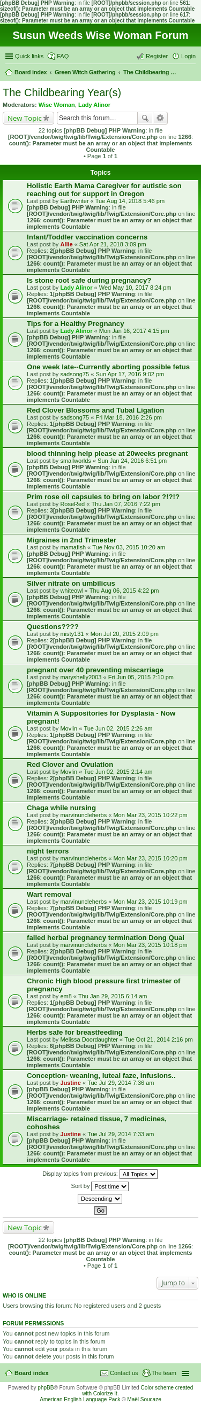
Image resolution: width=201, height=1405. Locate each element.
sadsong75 (74, 374)
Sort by (100, 1186)
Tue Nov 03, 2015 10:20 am (128, 547)
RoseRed (72, 504)
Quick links (29, 56)
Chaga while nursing (61, 808)
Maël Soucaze (144, 1399)
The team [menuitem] (164, 1373)
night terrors (48, 851)
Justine (70, 1083)
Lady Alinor (94, 105)
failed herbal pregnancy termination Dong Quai (105, 938)
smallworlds (75, 460)
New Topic (25, 118)
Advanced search (160, 118)
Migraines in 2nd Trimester (71, 540)
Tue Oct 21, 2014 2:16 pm (158, 1039)
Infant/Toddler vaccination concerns (87, 237)
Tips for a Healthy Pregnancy (75, 324)
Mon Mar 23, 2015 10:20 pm (150, 858)
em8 (65, 996)
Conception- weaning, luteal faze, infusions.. (101, 1076)
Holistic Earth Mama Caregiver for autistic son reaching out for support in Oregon (104, 190)
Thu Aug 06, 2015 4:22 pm (124, 590)
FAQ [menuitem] (63, 56)
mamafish (73, 547)
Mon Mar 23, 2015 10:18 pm (150, 945)
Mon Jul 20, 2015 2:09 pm (125, 634)
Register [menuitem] (157, 56)
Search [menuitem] (191, 73)
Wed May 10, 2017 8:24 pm (135, 287)
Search (145, 118)
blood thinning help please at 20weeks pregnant (107, 453)
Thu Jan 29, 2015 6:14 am (112, 996)
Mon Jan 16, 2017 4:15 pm (134, 331)
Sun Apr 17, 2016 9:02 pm (129, 374)
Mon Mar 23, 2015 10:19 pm (150, 901)
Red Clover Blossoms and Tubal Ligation (95, 410)
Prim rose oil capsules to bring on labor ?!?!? (103, 497)
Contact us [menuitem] (124, 1373)
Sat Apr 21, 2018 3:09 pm (112, 244)
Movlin (68, 728)
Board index (31, 1373)
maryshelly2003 (80, 677)
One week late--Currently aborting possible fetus (108, 367)
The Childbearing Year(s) (62, 92)
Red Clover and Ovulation (70, 764)
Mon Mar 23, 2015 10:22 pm (150, 815)
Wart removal (49, 894)
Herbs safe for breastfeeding (75, 1032)
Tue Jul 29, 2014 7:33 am (120, 1134)
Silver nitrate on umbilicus (71, 583)
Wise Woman (57, 105)
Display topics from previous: (100, 1174)
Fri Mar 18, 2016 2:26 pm (128, 417)
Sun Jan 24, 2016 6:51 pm (132, 460)
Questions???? (53, 627)
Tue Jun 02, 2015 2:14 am (118, 772)
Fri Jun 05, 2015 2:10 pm (141, 677)
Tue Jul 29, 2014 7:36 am (120, 1083)
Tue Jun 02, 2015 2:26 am (118, 728)
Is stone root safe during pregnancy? (89, 280)
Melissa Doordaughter (89, 1039)
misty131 (72, 634)
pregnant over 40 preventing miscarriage (95, 670)
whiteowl (71, 590)
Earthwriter (74, 201)
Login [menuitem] (188, 56)
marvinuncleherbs (83, 815)
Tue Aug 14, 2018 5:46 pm (130, 201)
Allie (66, 244)
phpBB (46, 1388)
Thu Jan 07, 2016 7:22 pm (125, 504)
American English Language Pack (80, 1399)
